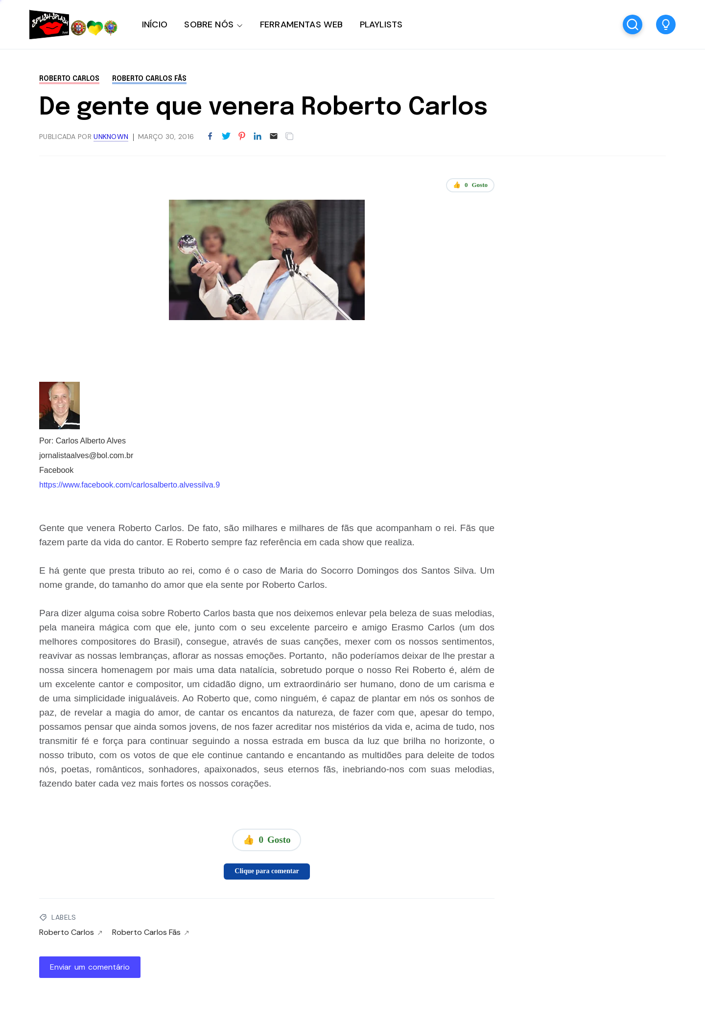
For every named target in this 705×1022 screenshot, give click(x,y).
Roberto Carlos (69, 78)
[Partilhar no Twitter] (226, 136)
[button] (666, 24)
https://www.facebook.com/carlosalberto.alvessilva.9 (129, 485)
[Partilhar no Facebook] (210, 136)
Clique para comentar (267, 871)
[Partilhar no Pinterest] (241, 136)
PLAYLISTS (381, 24)
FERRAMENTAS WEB (301, 24)
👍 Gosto (470, 185)
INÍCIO (154, 24)
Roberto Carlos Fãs (149, 78)
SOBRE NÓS (209, 24)
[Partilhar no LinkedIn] (257, 136)
